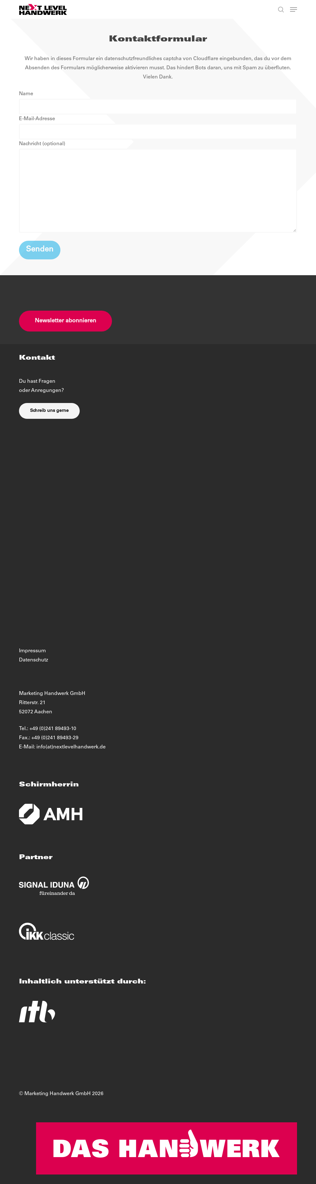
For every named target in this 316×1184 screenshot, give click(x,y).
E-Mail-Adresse (158, 127)
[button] (293, 9)
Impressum (32, 651)
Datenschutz (33, 660)
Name (158, 103)
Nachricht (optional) (158, 188)
